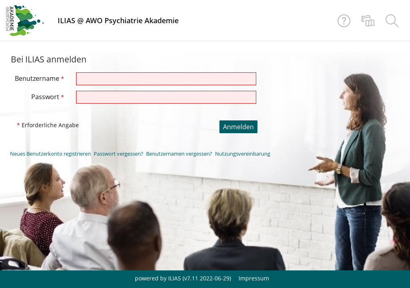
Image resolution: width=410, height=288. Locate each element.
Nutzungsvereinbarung (242, 153)
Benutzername (39, 78)
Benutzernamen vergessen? (179, 153)
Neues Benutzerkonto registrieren (50, 153)
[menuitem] (368, 20)
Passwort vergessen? (118, 153)
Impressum (254, 278)
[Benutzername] (166, 78)
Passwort (47, 96)
